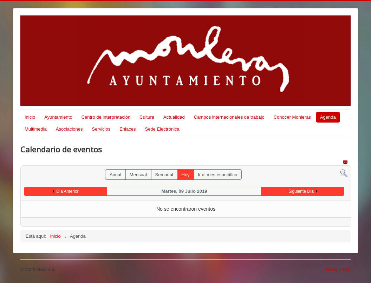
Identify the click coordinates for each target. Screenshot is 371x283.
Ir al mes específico (217, 174)
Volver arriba (338, 269)
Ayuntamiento (58, 117)
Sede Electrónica (162, 129)
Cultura (146, 117)
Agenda (328, 117)
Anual (115, 174)
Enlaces (127, 129)
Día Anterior (67, 191)
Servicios (101, 129)
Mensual (138, 174)
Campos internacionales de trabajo (229, 117)
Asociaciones (69, 129)
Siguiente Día (301, 191)
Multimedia (36, 129)
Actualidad (174, 117)
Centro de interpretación (106, 117)
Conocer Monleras (292, 117)
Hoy (186, 174)
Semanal (164, 174)
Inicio (30, 117)
